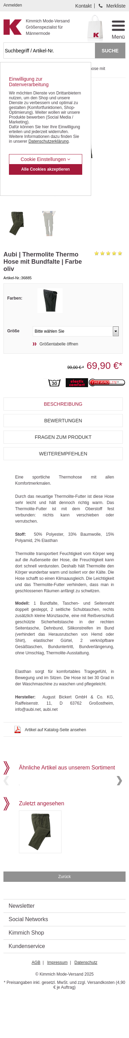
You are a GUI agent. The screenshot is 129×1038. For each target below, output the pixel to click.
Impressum (57, 1003)
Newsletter (22, 947)
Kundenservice (27, 987)
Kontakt (83, 5)
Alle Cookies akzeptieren (45, 169)
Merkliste (116, 5)
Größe (13, 331)
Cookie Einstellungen (45, 159)
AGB (36, 1003)
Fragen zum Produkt (63, 437)
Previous (6, 801)
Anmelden (12, 5)
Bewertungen (63, 420)
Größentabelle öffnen (59, 344)
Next (119, 801)
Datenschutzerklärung (49, 141)
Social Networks (28, 961)
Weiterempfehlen (63, 453)
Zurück (64, 918)
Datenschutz (85, 1003)
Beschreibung (63, 404)
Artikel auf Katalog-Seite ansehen (55, 729)
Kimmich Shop (26, 974)
